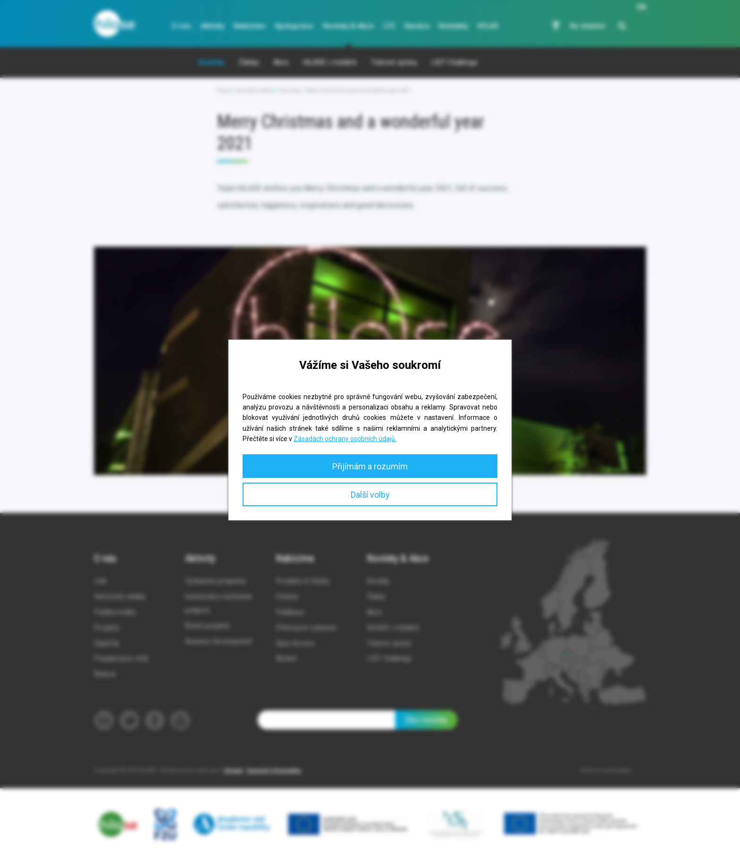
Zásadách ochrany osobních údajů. (345, 439)
